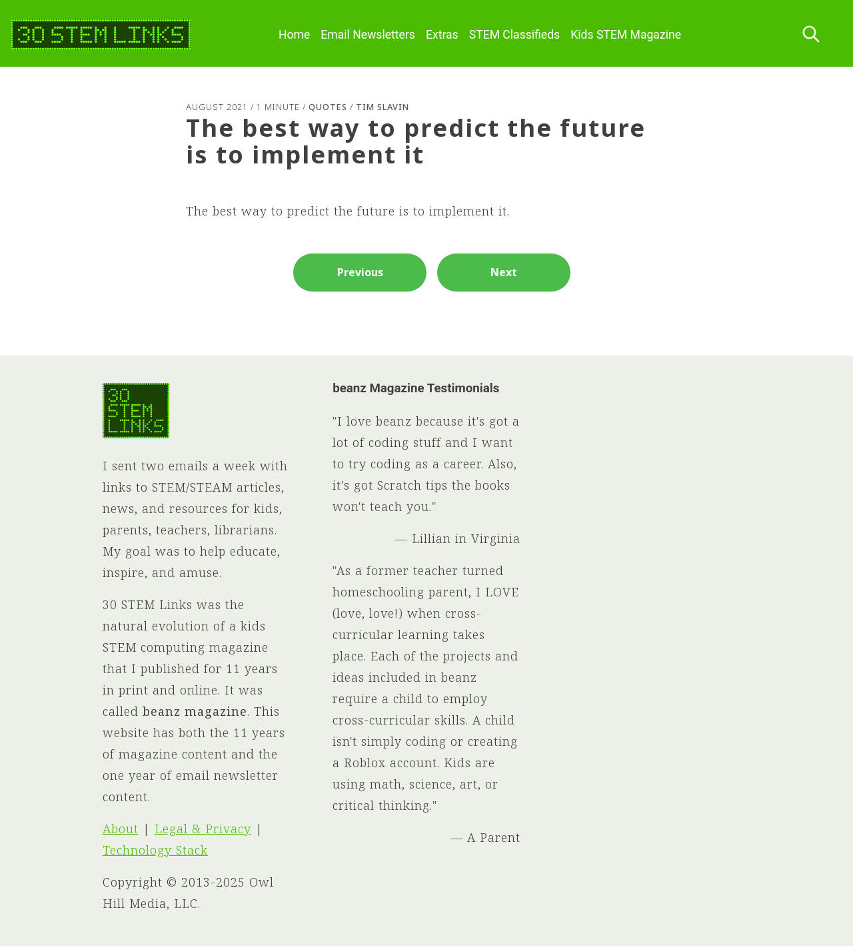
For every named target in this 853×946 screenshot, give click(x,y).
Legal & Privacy (203, 829)
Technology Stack (155, 850)
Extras (442, 34)
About (121, 829)
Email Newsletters (368, 34)
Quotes (328, 107)
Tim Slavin (382, 107)
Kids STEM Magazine (625, 34)
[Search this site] (811, 35)
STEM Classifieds (514, 34)
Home (294, 34)
